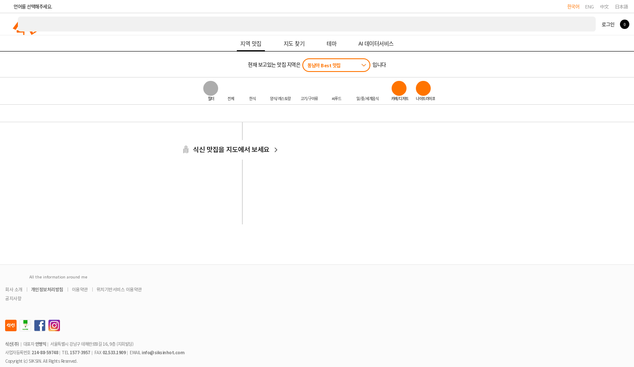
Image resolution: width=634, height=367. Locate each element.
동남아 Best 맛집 (324, 65)
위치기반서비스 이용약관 (119, 289)
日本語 (621, 6)
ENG (589, 6)
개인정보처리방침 (47, 289)
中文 (604, 6)
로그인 (608, 24)
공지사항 (13, 298)
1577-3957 (80, 352)
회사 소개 (14, 289)
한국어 (573, 6)
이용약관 (80, 289)
